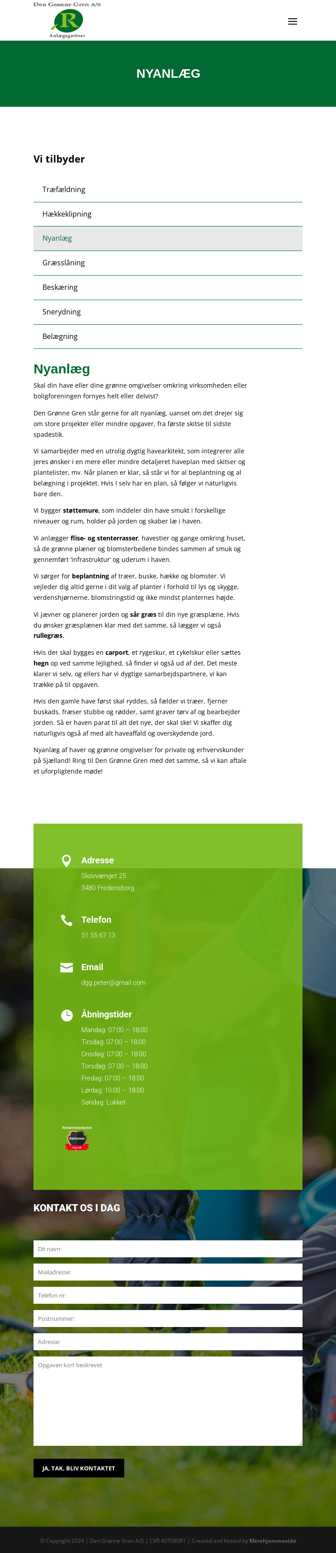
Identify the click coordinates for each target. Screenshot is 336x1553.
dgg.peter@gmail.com (113, 983)
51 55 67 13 (98, 935)
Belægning (60, 336)
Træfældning (63, 189)
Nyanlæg (57, 238)
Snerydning (61, 312)
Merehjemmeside (272, 1541)
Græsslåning (63, 263)
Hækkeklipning (67, 214)
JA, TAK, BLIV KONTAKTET (78, 1468)
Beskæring (60, 287)
